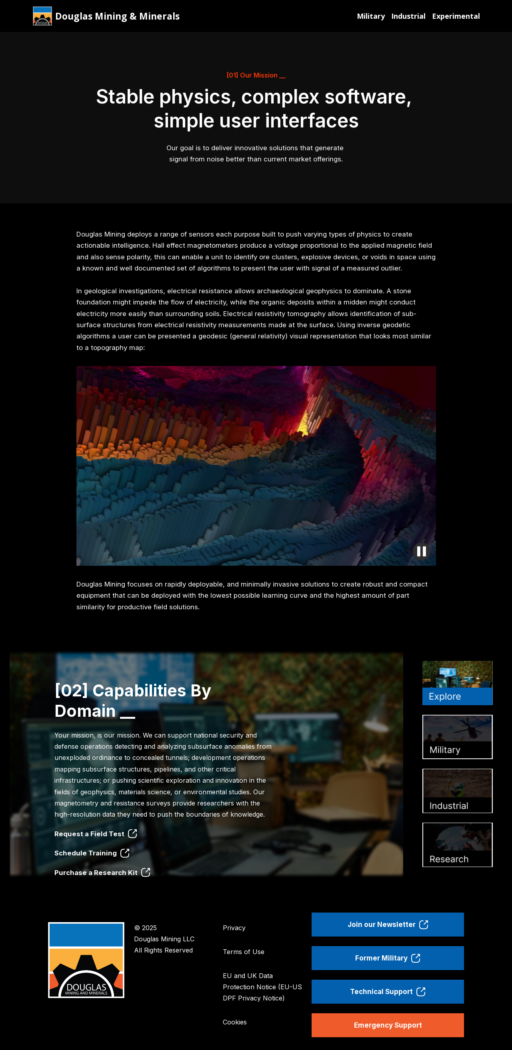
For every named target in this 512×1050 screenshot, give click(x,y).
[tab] (457, 683)
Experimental (456, 16)
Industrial (408, 16)
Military (371, 16)
